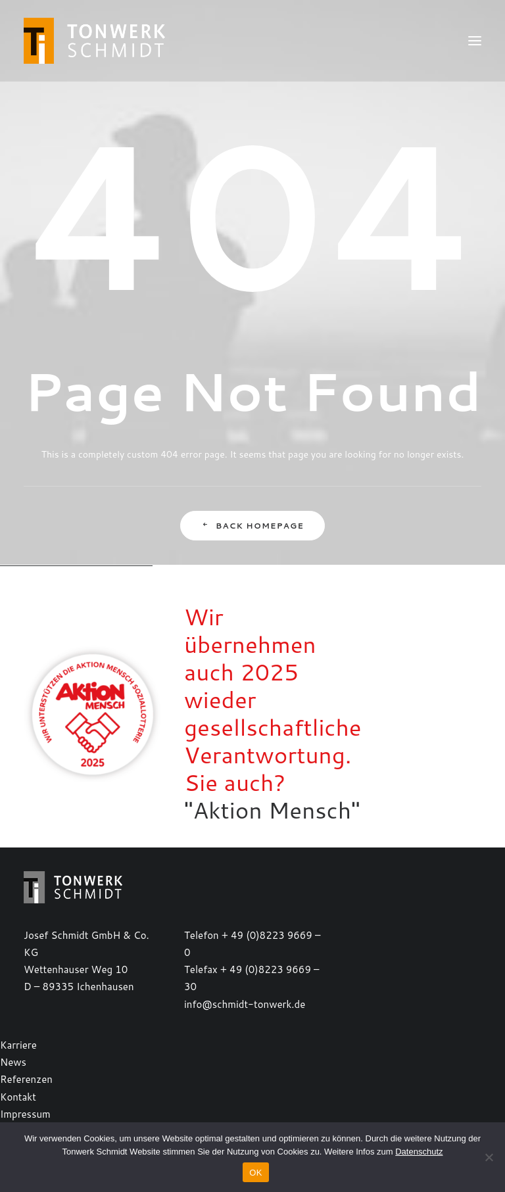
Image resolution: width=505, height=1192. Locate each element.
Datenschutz (419, 1151)
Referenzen (26, 1079)
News (13, 1062)
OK (255, 1173)
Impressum (25, 1114)
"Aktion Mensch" (272, 810)
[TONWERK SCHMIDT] (94, 41)
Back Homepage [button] (252, 525)
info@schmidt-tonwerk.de (244, 1004)
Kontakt (18, 1097)
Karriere (18, 1045)
